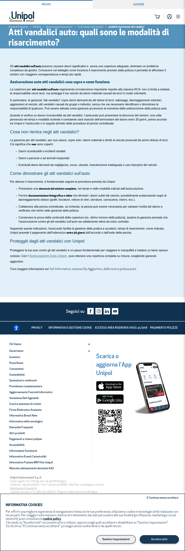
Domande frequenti (18, 27)
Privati (46, 4)
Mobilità (37, 27)
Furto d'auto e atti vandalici (90, 27)
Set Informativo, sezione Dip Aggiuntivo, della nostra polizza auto (92, 269)
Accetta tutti (159, 539)
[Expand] (89, 344)
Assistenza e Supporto (23, 488)
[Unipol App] (153, 387)
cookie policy (52, 519)
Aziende (138, 4)
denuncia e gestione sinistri (59, 27)
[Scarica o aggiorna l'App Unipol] (114, 366)
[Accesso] (169, 16)
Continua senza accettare (162, 497)
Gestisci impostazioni (116, 539)
